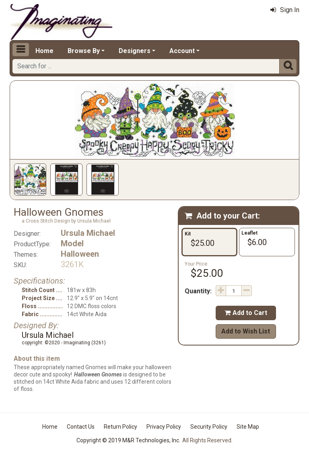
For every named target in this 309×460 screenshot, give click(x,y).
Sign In (284, 10)
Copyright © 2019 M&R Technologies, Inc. (128, 440)
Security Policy (208, 426)
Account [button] (182, 51)
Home (44, 51)
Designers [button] (134, 51)
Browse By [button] (84, 51)
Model (72, 243)
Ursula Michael (88, 233)
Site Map (248, 426)
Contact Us (81, 426)
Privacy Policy (163, 426)
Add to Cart (246, 313)
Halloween (80, 254)
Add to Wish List (245, 331)
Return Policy (120, 426)
